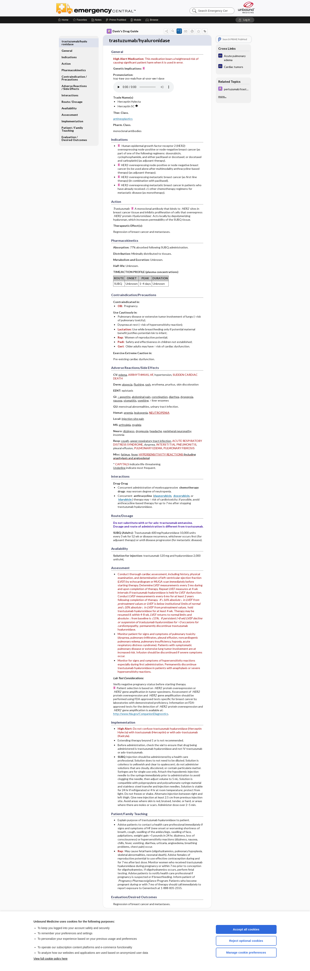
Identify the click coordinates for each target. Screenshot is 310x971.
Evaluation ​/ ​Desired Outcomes (74, 129)
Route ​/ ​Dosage (72, 92)
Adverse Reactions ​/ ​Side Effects (74, 78)
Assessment (70, 105)
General (67, 41)
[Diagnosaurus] (233, 57)
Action (66, 54)
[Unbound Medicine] (246, 7)
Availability (69, 99)
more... (222, 96)
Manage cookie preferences (246, 952)
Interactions (70, 86)
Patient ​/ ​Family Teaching (72, 120)
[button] (152, 19)
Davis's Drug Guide (122, 31)
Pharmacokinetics (74, 60)
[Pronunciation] (143, 87)
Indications (69, 47)
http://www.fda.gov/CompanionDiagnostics (140, 714)
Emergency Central (106, 8)
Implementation (72, 112)
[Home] (63, 19)
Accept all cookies (246, 929)
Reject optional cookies (246, 940)
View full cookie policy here (51, 958)
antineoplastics (123, 119)
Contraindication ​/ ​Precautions (74, 69)
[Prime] (116, 19)
